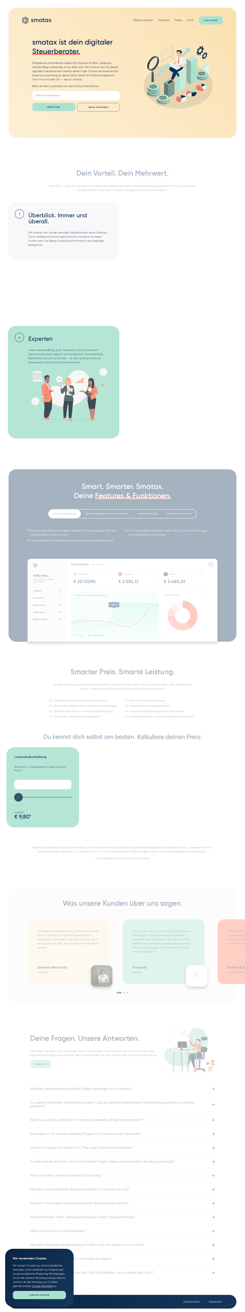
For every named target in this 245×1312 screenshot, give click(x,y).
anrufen (40, 1066)
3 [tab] (128, 995)
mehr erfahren (99, 107)
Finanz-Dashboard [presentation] (64, 515)
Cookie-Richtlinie (42, 1286)
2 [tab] (124, 995)
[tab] (65, 515)
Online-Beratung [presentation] (147, 515)
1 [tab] (119, 995)
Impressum (215, 1302)
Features (164, 20)
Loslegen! (211, 21)
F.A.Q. (190, 20)
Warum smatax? (143, 20)
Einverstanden (39, 1295)
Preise (178, 20)
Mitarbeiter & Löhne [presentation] (179, 515)
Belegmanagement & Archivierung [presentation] (107, 515)
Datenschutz (191, 1302)
